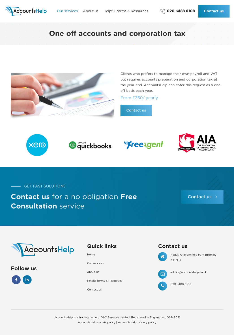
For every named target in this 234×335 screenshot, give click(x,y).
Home (91, 254)
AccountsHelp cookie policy (96, 322)
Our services (95, 263)
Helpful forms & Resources (104, 281)
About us (93, 272)
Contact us (214, 11)
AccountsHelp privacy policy (137, 322)
